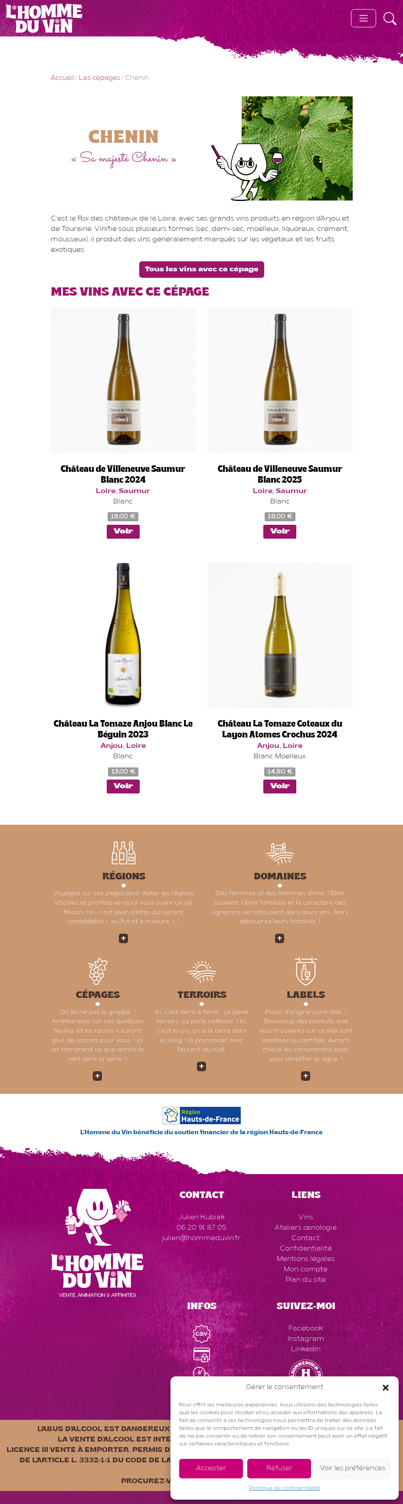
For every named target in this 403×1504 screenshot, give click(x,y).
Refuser (279, 1468)
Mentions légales (306, 1259)
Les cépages (99, 78)
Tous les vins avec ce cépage (202, 269)
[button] (385, 1387)
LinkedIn (306, 1349)
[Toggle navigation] (363, 18)
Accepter (211, 1468)
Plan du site (305, 1280)
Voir (123, 531)
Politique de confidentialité (284, 1488)
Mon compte (306, 1269)
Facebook (305, 1328)
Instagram (306, 1339)
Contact (306, 1238)
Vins (305, 1217)
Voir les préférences (352, 1468)
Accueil (62, 78)
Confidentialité (306, 1248)
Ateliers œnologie (306, 1227)
